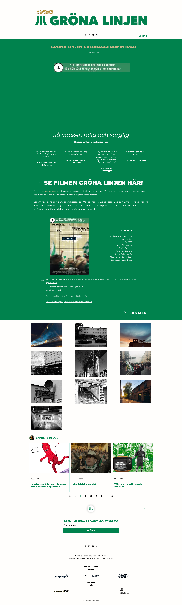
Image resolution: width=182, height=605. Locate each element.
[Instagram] (89, 35)
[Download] (39, 182)
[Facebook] (85, 35)
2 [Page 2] (85, 496)
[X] (96, 35)
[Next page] (107, 496)
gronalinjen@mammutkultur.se (94, 556)
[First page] (69, 496)
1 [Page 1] (80, 496)
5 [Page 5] (101, 496)
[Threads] (93, 35)
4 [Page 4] (96, 496)
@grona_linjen (103, 279)
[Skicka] (91, 530)
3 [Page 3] (91, 496)
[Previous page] (75, 496)
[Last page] (112, 496)
